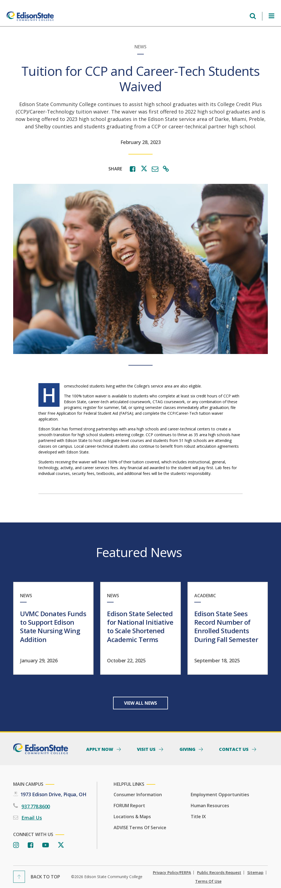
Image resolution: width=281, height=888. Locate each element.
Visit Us (147, 748)
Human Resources (210, 806)
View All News (140, 703)
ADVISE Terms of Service (140, 828)
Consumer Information (138, 795)
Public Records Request (219, 873)
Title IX (198, 817)
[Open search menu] (252, 16)
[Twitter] (61, 845)
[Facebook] (30, 845)
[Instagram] (16, 845)
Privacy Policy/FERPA (172, 873)
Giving (187, 748)
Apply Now (100, 748)
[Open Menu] (271, 16)
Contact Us (234, 748)
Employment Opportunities (220, 795)
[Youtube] (45, 845)
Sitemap (255, 873)
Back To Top (45, 877)
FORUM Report (129, 806)
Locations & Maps (132, 817)
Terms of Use (208, 881)
